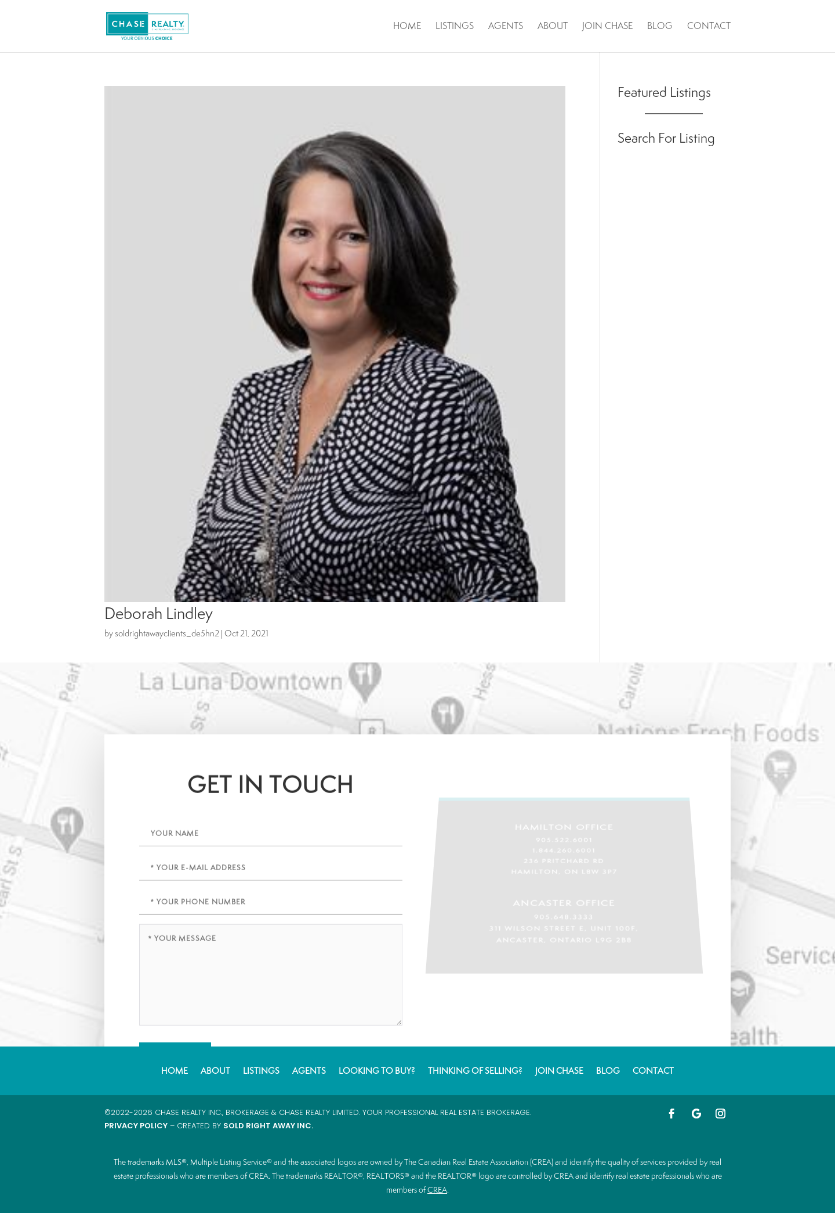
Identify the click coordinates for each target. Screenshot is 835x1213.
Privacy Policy (136, 1125)
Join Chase (607, 27)
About (553, 27)
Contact (709, 27)
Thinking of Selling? (475, 1070)
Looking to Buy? (377, 1070)
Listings (454, 27)
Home (407, 27)
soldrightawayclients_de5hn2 (167, 633)
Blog (660, 27)
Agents (505, 27)
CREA (437, 1190)
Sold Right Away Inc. (268, 1125)
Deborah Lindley (158, 613)
